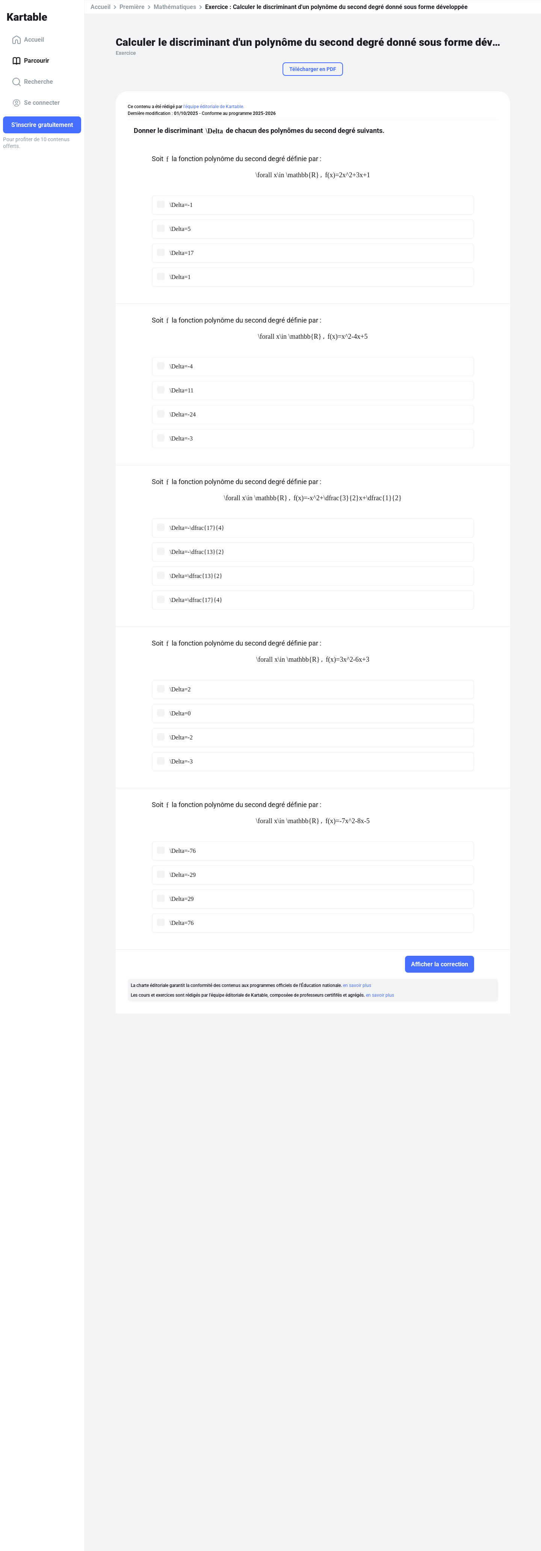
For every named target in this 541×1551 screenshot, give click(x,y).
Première (132, 7)
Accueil (28, 39)
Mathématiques (175, 7)
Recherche (32, 81)
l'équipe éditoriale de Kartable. (213, 106)
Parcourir (30, 60)
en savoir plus (357, 985)
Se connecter (36, 102)
